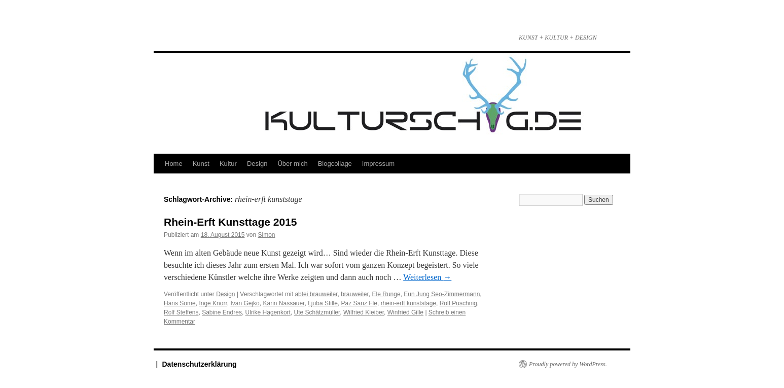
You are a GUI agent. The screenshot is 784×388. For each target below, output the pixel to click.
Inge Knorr (213, 303)
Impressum (378, 163)
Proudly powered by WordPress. (568, 364)
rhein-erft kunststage (408, 303)
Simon (266, 234)
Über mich (292, 163)
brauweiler (355, 294)
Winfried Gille (405, 312)
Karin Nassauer (283, 303)
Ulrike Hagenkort (268, 312)
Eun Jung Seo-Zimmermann (442, 294)
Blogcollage (335, 163)
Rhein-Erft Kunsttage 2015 (230, 222)
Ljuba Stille (323, 303)
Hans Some (180, 303)
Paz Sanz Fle (359, 303)
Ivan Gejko (244, 303)
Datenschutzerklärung (199, 364)
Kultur (228, 163)
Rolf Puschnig (458, 303)
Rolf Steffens (181, 312)
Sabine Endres (222, 312)
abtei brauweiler (316, 294)
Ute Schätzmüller (317, 312)
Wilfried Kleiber (363, 312)
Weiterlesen (427, 277)
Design (257, 163)
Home (174, 163)
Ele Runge (386, 294)
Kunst (201, 163)
